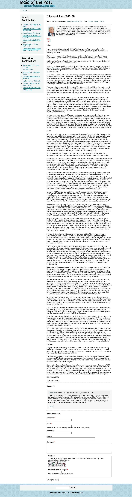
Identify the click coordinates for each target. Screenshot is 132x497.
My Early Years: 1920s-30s (32, 81)
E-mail (49, 424)
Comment (51, 442)
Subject (49, 436)
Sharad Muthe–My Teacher (32, 33)
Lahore (90, 21)
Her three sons (28, 70)
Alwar (96, 21)
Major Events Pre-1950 (74, 21)
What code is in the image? (58, 470)
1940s (102, 21)
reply (51, 406)
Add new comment (53, 380)
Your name (51, 418)
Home (25, 10)
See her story (56, 68)
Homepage (50, 431)
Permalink (52, 393)
